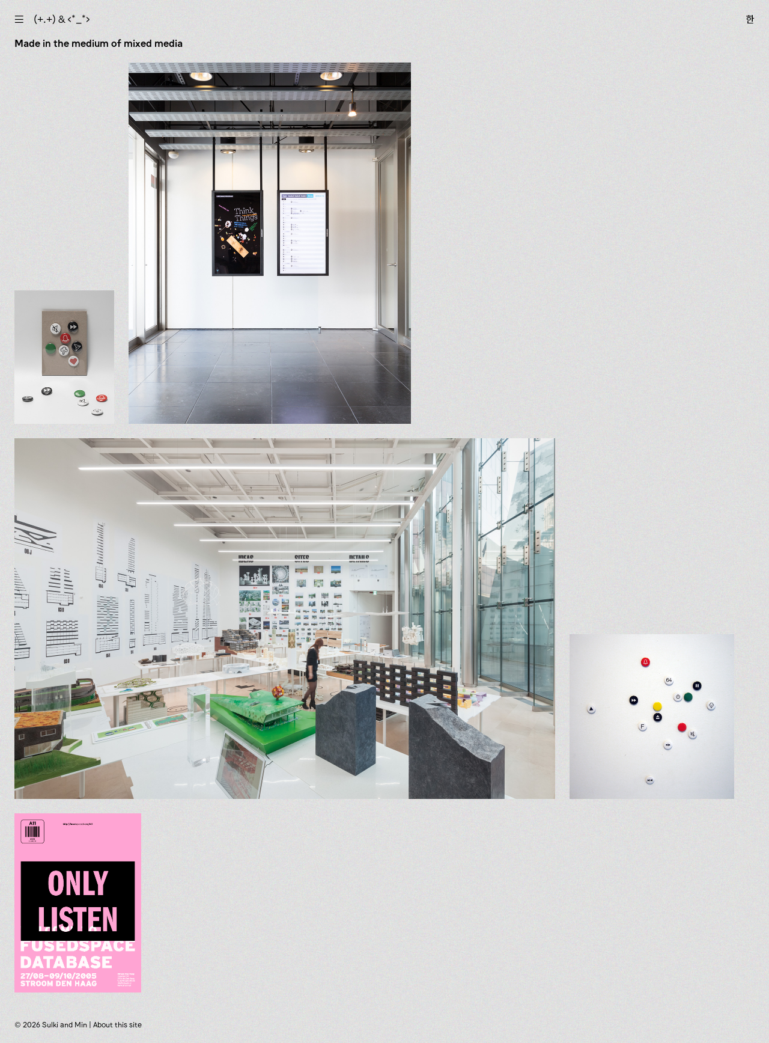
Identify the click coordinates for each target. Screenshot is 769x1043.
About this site (117, 1024)
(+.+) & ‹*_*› (62, 19)
